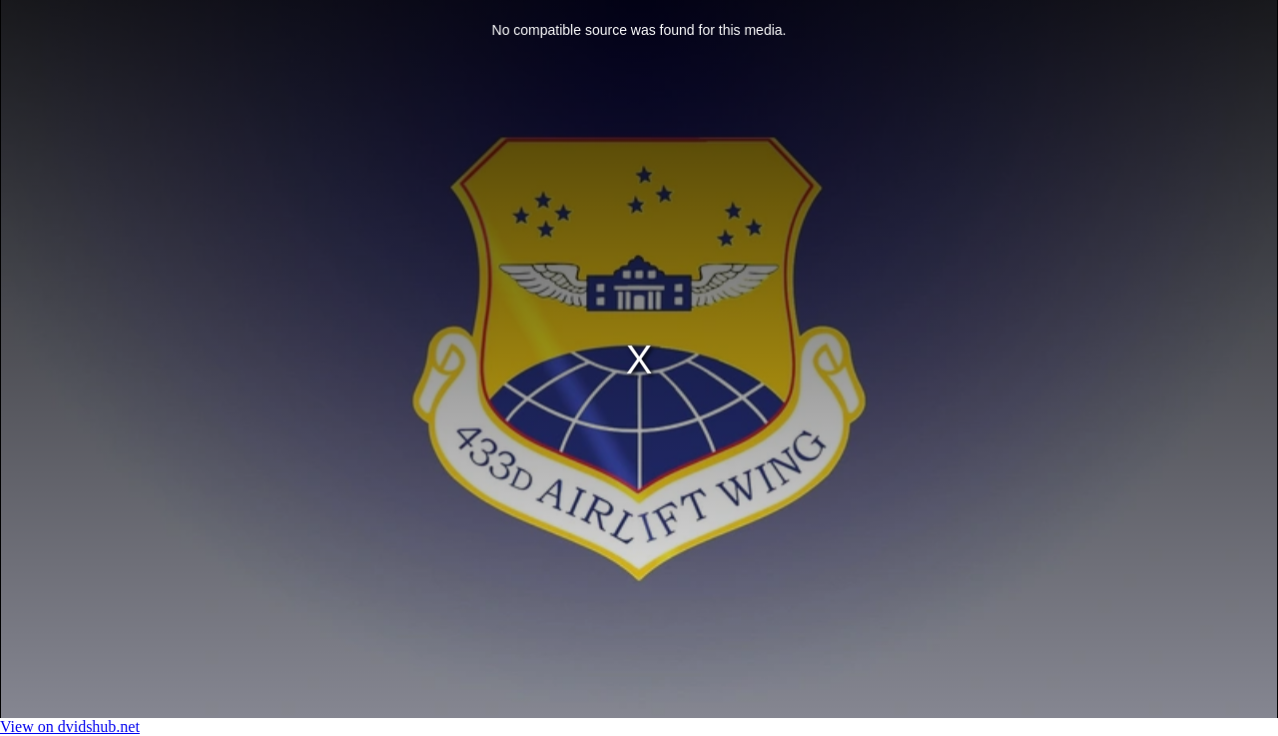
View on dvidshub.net (70, 726)
